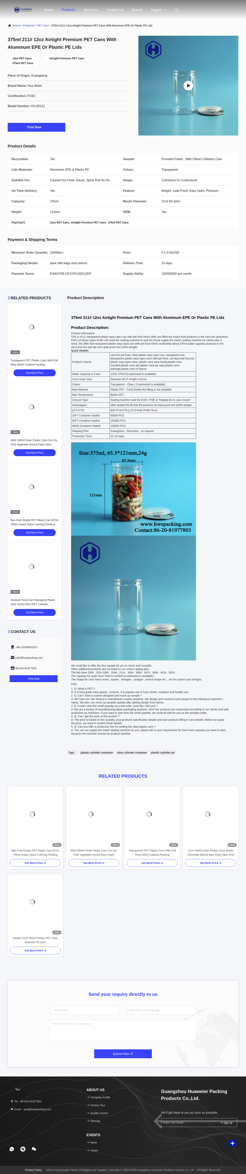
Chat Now (36, 127)
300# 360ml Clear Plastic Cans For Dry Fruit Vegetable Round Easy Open (94, 852)
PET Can (42, 25)
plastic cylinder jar (163, 752)
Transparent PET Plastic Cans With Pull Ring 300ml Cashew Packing (152, 852)
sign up (226, 1122)
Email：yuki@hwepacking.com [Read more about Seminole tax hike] (30, 1109)
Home (48, 10)
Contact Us (114, 10)
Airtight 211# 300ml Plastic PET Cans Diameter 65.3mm (35, 940)
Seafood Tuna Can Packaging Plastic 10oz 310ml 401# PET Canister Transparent (33, 604)
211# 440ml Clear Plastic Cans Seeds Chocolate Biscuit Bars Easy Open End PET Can (210, 853)
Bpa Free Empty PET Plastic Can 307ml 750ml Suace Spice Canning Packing (35, 852)
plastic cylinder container (97, 752)
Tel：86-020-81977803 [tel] (26, 1101)
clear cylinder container (132, 752)
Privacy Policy (33, 1170)
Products (68, 10)
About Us (91, 10)
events (137, 10)
